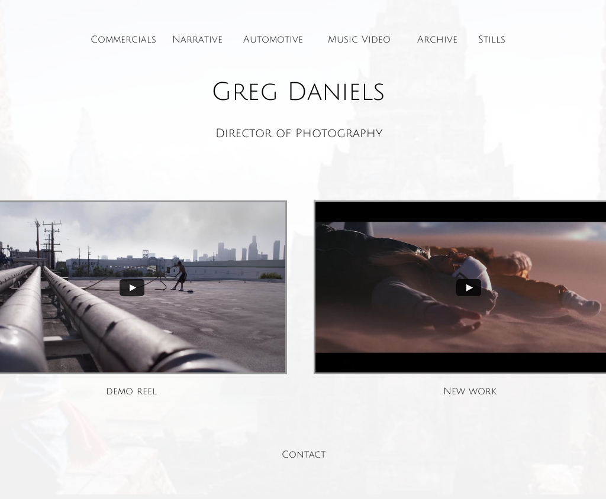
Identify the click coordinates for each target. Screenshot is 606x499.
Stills (491, 39)
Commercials (123, 39)
